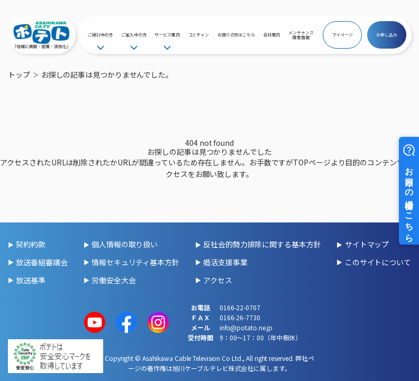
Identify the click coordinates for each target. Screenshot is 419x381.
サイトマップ (367, 244)
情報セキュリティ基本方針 (135, 262)
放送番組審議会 (41, 262)
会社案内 (271, 35)
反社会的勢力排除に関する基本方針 (262, 244)
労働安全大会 (113, 280)
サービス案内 (166, 35)
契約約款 (30, 244)
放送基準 (30, 280)
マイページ (342, 35)
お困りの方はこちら (236, 35)
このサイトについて (378, 262)
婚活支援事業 (225, 262)
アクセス (217, 280)
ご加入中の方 (133, 35)
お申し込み (386, 35)
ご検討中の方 (100, 35)
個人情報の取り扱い (125, 244)
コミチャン (199, 35)
